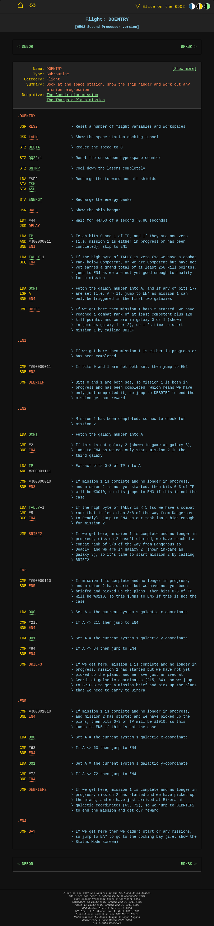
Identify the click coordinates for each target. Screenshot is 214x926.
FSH (32, 184)
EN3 (32, 487)
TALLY (34, 257)
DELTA (34, 147)
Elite (159, 6)
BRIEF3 (35, 664)
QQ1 (32, 638)
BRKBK (186, 46)
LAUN (33, 137)
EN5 (32, 586)
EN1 (32, 246)
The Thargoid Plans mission (75, 100)
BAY (32, 831)
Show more (184, 69)
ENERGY (35, 199)
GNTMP (34, 168)
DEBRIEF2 (37, 789)
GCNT (33, 288)
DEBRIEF (36, 382)
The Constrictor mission (72, 95)
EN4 (32, 262)
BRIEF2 (35, 534)
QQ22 (33, 158)
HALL (33, 210)
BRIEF (34, 309)
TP (31, 236)
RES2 (33, 126)
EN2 (32, 372)
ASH (32, 189)
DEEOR (27, 46)
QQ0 (32, 612)
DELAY (34, 226)
